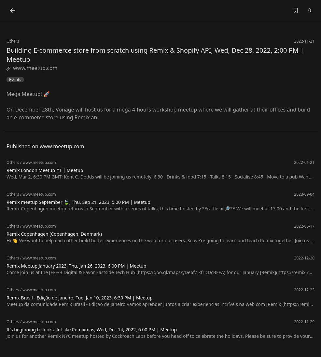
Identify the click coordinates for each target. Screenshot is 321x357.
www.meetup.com (32, 68)
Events (15, 79)
